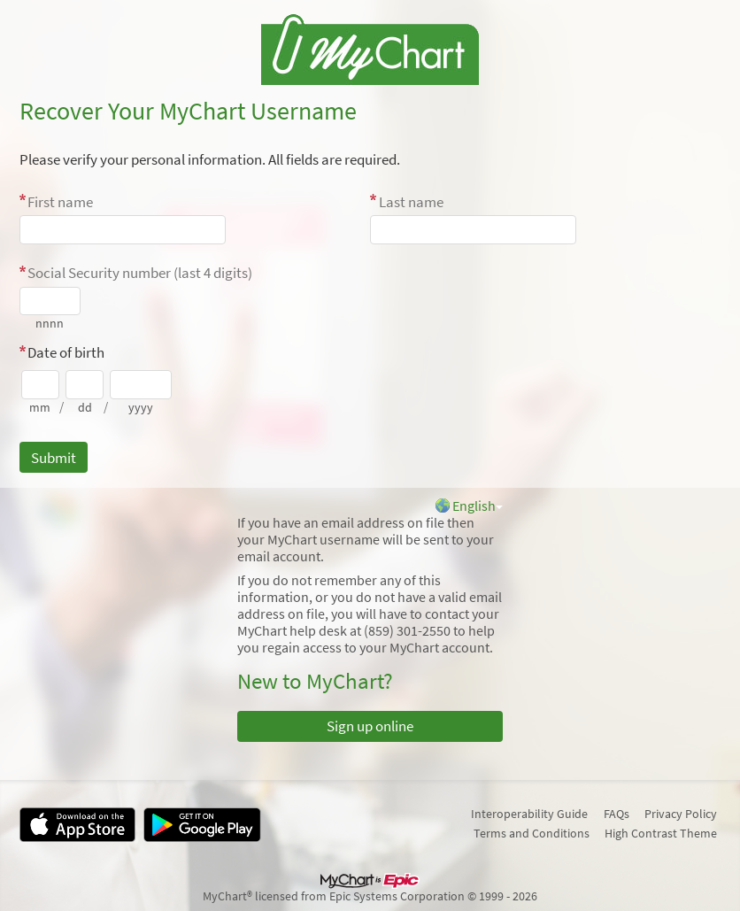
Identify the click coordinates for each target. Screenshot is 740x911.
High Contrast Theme (661, 833)
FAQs (616, 814)
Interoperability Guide (529, 814)
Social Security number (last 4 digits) (139, 272)
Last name (411, 202)
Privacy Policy (680, 814)
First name (60, 202)
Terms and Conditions (532, 833)
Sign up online (370, 726)
